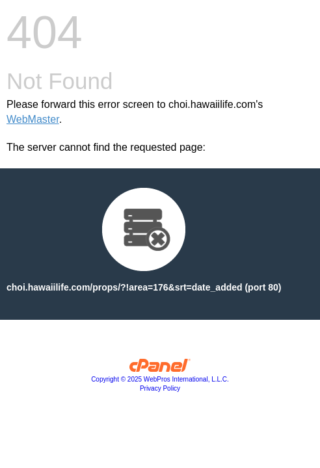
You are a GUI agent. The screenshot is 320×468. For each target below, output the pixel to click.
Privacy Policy (160, 388)
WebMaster (33, 119)
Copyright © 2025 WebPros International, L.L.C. (160, 379)
